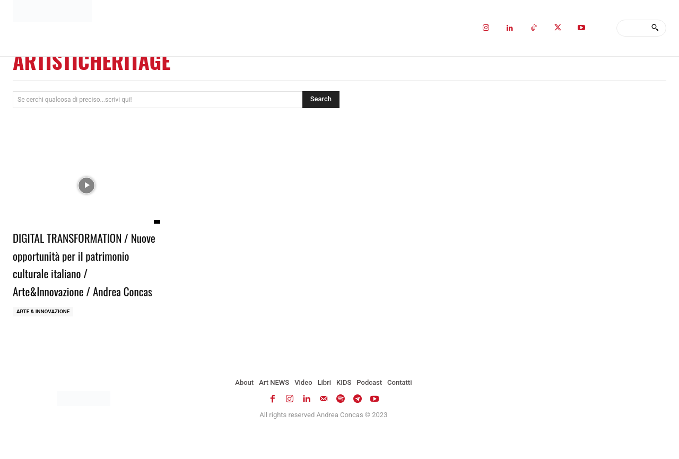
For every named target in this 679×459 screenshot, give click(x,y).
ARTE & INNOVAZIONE (43, 329)
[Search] (654, 28)
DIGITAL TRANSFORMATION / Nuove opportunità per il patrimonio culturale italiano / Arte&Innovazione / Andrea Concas (82, 272)
